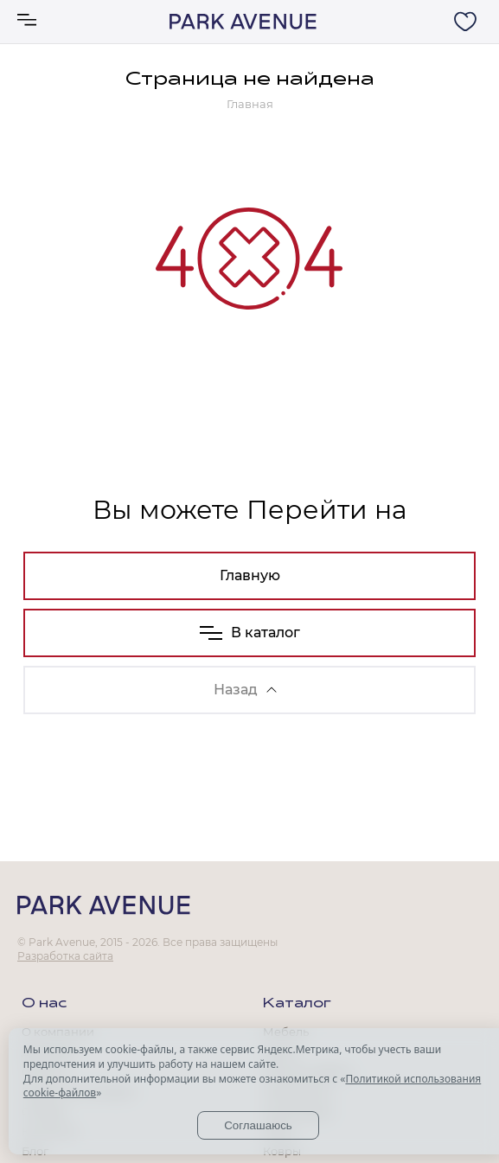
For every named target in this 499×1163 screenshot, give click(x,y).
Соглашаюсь (258, 1125)
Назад (245, 689)
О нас (44, 1004)
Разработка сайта (65, 955)
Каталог (297, 1004)
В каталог (250, 632)
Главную (250, 575)
